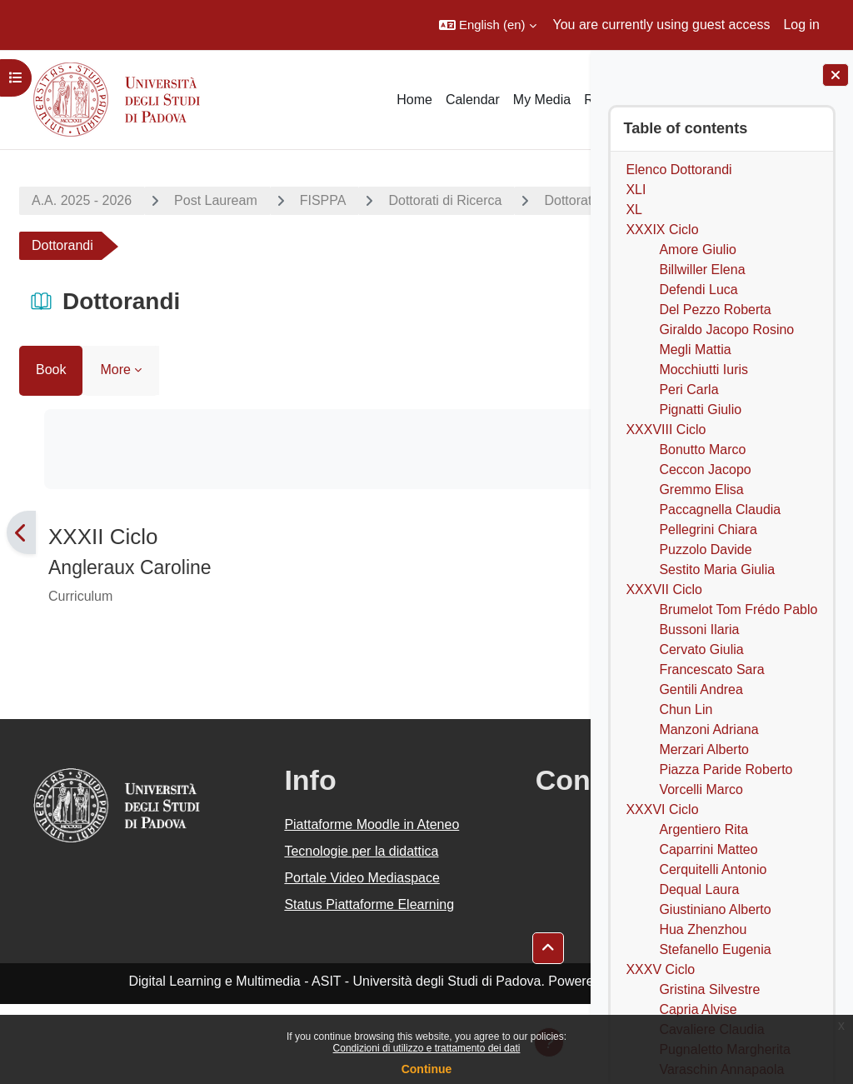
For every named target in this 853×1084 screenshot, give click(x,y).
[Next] (569, 532)
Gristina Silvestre (709, 989)
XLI (636, 189)
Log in (801, 24)
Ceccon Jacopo (705, 469)
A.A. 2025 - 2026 (82, 200)
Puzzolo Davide (705, 549)
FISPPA (323, 200)
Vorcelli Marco (700, 789)
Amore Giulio (697, 249)
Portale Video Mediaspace (257, 928)
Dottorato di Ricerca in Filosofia (141, 245)
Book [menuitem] (51, 369)
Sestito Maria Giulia (717, 569)
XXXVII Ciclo (664, 589)
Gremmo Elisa (701, 489)
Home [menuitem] (414, 99)
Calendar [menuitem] (473, 99)
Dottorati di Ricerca (444, 200)
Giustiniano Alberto (715, 909)
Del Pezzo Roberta (715, 309)
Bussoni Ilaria (699, 629)
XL (634, 209)
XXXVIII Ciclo (666, 429)
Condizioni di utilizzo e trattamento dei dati (427, 1048)
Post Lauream (215, 200)
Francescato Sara (711, 669)
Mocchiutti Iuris (703, 369)
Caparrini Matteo (708, 849)
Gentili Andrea (701, 689)
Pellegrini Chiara (707, 529)
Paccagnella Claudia (720, 509)
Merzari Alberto (704, 749)
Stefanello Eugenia (715, 949)
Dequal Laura (699, 889)
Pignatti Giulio (700, 409)
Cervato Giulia (701, 649)
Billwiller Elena (702, 269)
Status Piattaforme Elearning (272, 974)
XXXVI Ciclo (662, 809)
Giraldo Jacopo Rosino (726, 329)
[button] (487, 25)
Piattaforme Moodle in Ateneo (282, 834)
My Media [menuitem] (542, 99)
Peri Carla (688, 389)
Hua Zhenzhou (702, 929)
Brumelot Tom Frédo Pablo (738, 609)
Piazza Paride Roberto (725, 769)
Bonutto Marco (702, 449)
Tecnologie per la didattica (267, 881)
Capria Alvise (697, 1009)
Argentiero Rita (703, 829)
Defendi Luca (698, 289)
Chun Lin (685, 709)
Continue (427, 1069)
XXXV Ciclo (660, 969)
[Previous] (21, 532)
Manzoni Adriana (708, 729)
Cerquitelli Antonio (712, 869)
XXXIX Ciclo (662, 229)
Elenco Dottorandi (678, 169)
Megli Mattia (695, 349)
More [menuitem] (115, 369)
